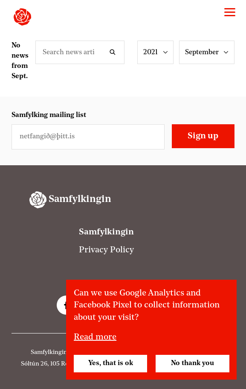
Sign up (203, 136)
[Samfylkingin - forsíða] (22, 17)
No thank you (192, 363)
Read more (95, 337)
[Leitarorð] (79, 52)
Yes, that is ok (110, 363)
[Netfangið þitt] (88, 137)
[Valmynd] (229, 12)
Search (114, 52)
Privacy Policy (106, 250)
